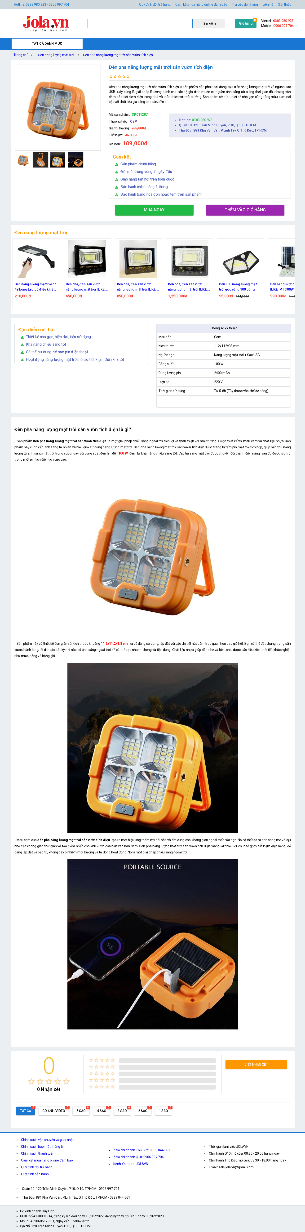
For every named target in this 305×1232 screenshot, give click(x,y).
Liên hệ (268, 4)
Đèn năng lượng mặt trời (56, 55)
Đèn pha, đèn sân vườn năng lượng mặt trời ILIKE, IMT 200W (137, 287)
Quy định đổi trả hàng (155, 4)
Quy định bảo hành (35, 1174)
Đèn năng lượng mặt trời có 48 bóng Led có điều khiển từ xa (36, 287)
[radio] (31, 1081)
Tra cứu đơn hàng (245, 4)
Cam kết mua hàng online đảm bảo (201, 4)
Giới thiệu (284, 4)
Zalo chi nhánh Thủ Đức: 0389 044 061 (141, 1150)
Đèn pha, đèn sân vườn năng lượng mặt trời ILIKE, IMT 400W (188, 287)
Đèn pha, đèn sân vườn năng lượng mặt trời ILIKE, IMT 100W (86, 287)
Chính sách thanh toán (37, 1153)
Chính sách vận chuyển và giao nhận (48, 1140)
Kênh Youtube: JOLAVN (130, 1164)
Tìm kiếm (209, 23)
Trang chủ (23, 55)
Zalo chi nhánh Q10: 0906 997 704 (138, 1157)
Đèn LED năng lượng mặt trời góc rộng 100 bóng (238, 286)
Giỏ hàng (246, 23)
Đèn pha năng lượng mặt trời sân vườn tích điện (118, 55)
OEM (133, 121)
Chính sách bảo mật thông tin (43, 1146)
